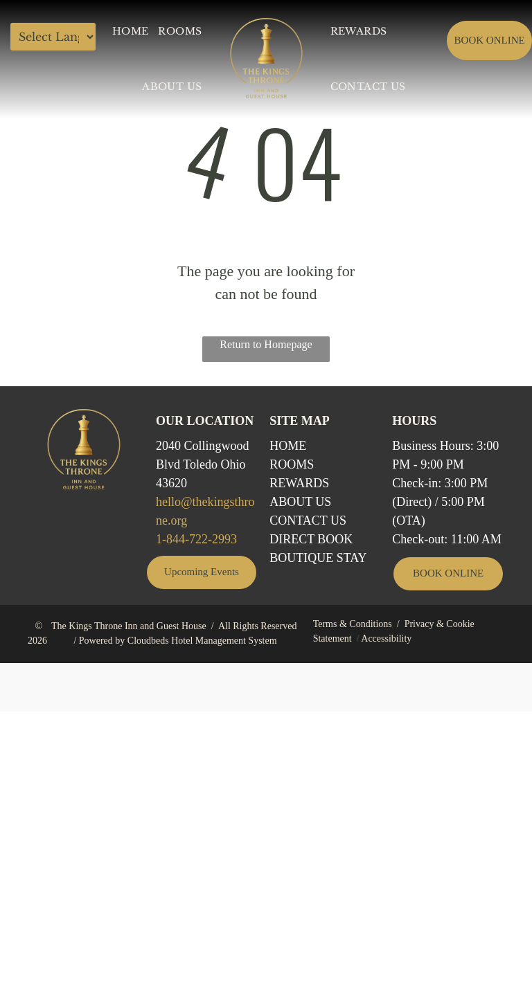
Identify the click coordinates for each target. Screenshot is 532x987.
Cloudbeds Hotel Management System (202, 640)
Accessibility (386, 638)
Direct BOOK (311, 539)
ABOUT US (300, 502)
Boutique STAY (317, 558)
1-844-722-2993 (196, 539)
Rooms (291, 464)
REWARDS (299, 483)
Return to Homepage (266, 344)
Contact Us (307, 520)
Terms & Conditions (352, 624)
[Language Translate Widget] (53, 37)
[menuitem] (130, 31)
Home (287, 446)
